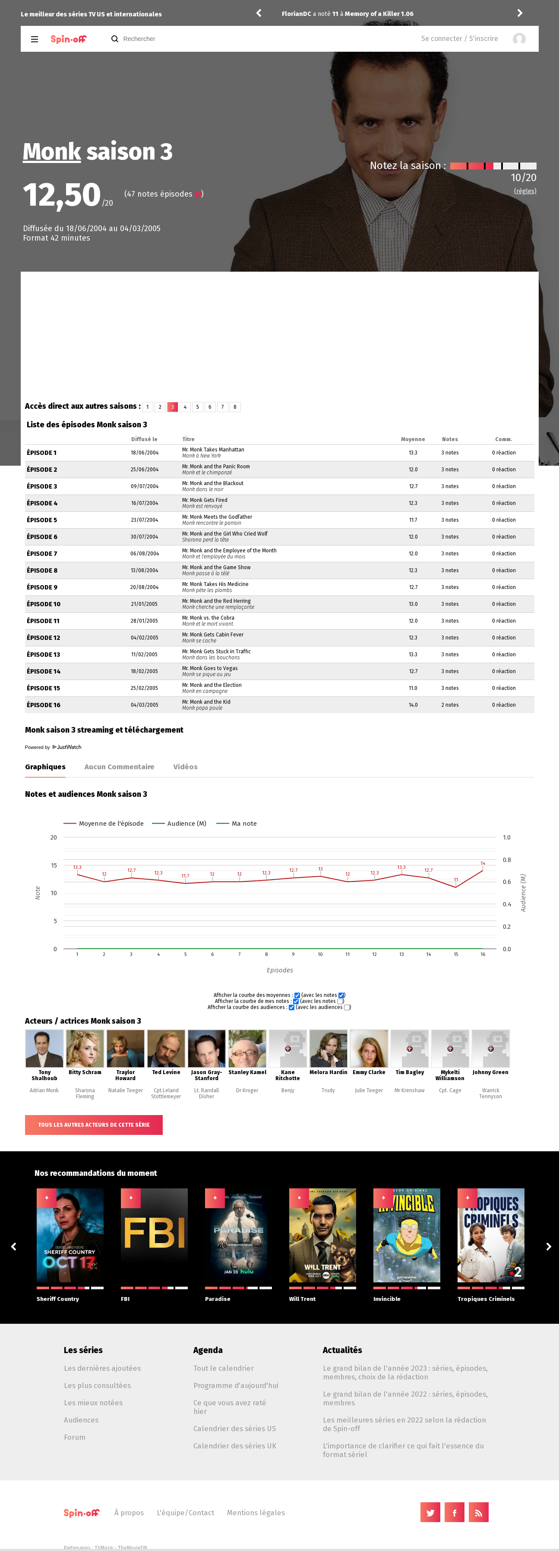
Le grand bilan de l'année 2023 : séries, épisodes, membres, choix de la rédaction (405, 1372)
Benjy (287, 1090)
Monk (52, 152)
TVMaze (104, 1548)
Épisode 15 (43, 688)
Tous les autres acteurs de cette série (94, 1125)
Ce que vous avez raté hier (229, 1407)
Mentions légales (256, 1512)
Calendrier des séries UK (234, 1445)
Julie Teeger (369, 1090)
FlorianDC (296, 14)
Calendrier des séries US (234, 1428)
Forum (74, 1437)
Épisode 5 (42, 520)
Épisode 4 (42, 503)
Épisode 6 (42, 537)
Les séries (83, 1350)
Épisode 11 (43, 621)
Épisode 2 (42, 469)
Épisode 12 (43, 638)
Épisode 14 (44, 671)
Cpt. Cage (450, 1090)
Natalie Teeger (125, 1090)
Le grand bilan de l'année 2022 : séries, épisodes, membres (405, 1398)
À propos (129, 1512)
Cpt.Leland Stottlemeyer (166, 1093)
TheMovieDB (132, 1548)
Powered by (53, 747)
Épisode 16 (43, 705)
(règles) (525, 191)
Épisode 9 (42, 587)
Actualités (342, 1350)
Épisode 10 (43, 604)
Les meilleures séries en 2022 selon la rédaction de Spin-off (404, 1424)
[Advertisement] (279, 336)
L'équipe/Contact (185, 1512)
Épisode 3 (42, 486)
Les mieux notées (93, 1402)
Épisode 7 (42, 554)
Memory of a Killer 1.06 (379, 14)
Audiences (81, 1420)
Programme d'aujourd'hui (235, 1385)
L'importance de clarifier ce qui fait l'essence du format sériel (403, 1450)
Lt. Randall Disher (206, 1093)
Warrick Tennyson (490, 1093)
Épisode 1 (42, 453)
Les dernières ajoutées (102, 1368)
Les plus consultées (97, 1385)
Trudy (328, 1090)
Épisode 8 (42, 570)
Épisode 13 (43, 654)
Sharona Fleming (85, 1093)
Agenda (208, 1350)
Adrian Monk (44, 1090)
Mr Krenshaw (410, 1090)
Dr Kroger (247, 1090)
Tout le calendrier (223, 1368)
